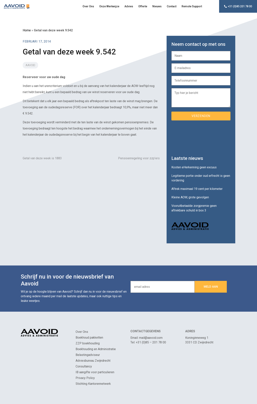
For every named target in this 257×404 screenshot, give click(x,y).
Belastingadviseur (88, 355)
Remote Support (192, 6)
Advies (128, 6)
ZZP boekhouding (88, 343)
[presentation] (200, 136)
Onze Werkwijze (109, 6)
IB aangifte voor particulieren (95, 372)
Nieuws (157, 6)
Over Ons (88, 6)
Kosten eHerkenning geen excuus (194, 167)
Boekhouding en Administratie (96, 349)
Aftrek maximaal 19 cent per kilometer (197, 189)
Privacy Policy (85, 378)
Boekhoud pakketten (89, 337)
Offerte (142, 6)
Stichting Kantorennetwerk (93, 384)
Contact (171, 6)
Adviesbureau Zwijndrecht (93, 360)
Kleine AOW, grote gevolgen (190, 197)
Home (27, 30)
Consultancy (84, 366)
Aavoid (30, 65)
